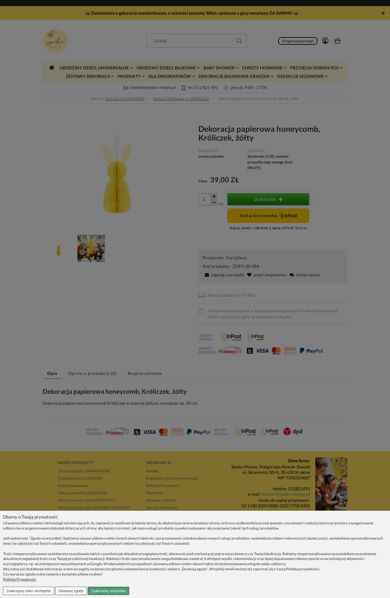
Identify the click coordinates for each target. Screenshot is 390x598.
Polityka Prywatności (19, 579)
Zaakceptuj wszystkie (108, 591)
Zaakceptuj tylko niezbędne (28, 591)
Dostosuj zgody (70, 591)
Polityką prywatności (302, 569)
